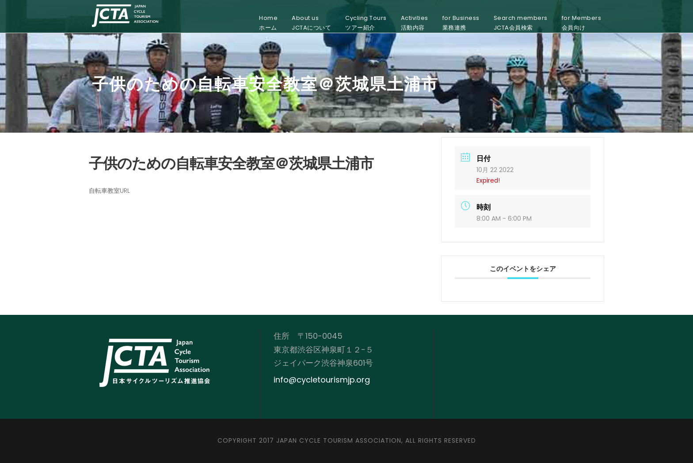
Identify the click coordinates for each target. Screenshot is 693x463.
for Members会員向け (582, 23)
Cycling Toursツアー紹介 (366, 23)
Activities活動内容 (414, 23)
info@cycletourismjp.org (322, 379)
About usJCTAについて (311, 23)
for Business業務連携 (461, 23)
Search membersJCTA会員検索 (521, 23)
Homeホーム (268, 23)
